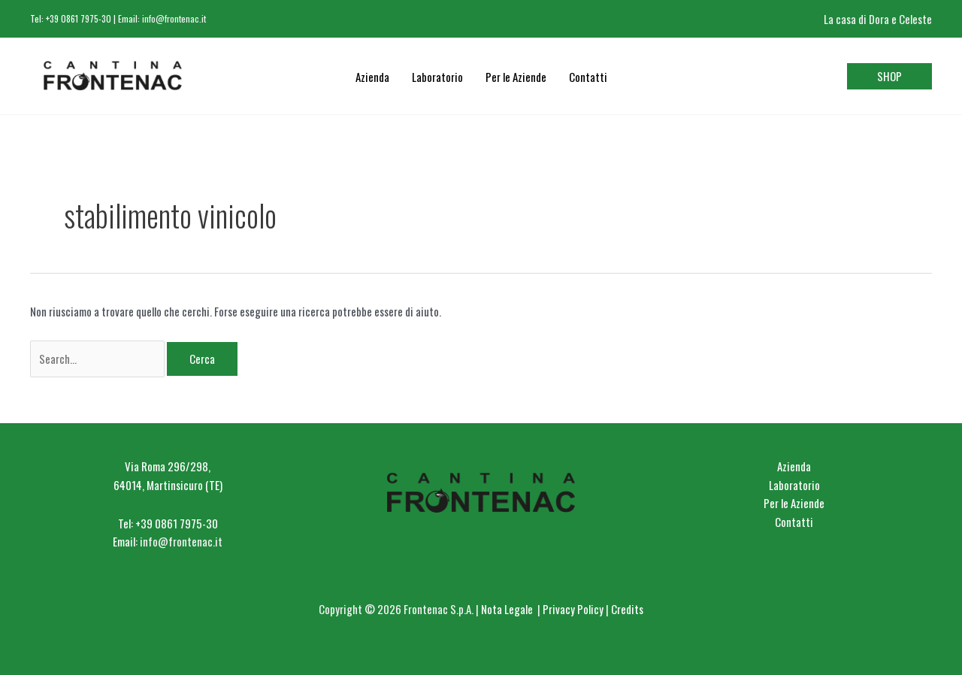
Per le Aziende (794, 503)
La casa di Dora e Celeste (878, 19)
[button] (889, 76)
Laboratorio (794, 485)
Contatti (794, 521)
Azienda (794, 466)
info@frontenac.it (174, 18)
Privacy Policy (573, 609)
